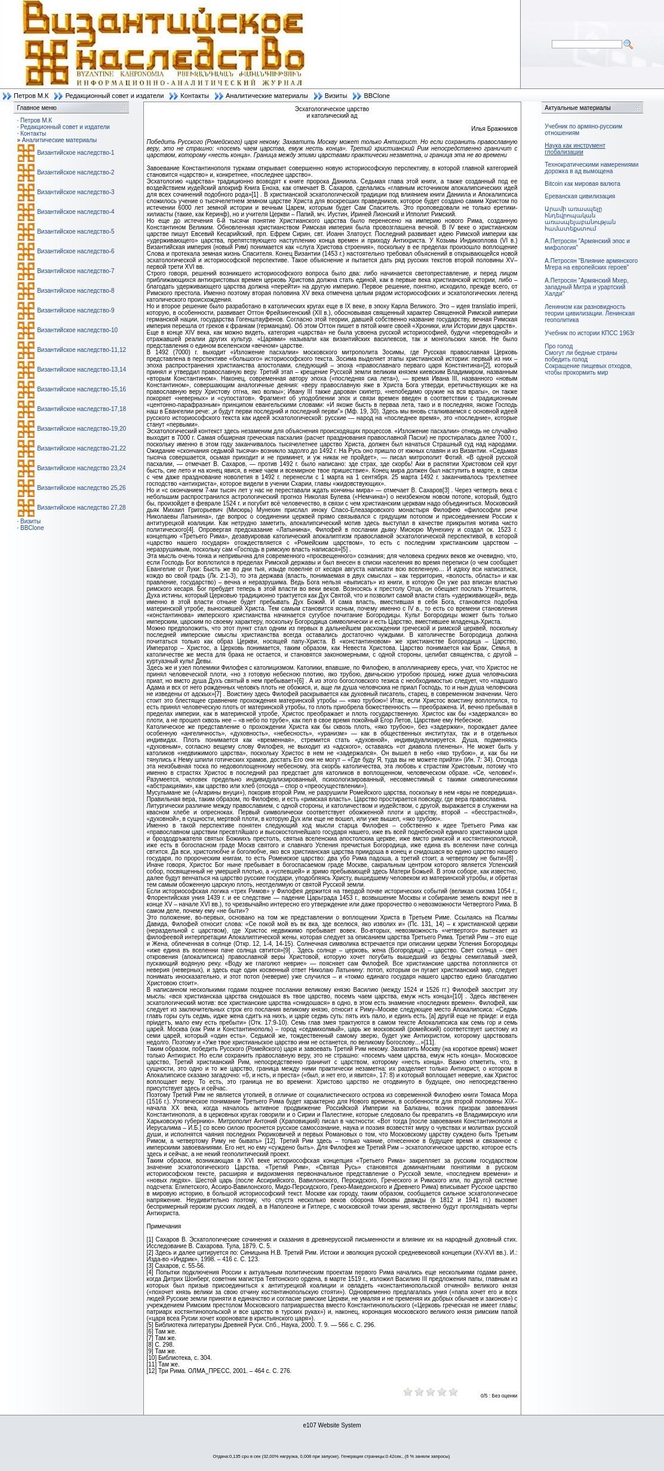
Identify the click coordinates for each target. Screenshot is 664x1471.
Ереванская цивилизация (580, 196)
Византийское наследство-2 (75, 172)
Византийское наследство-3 (75, 192)
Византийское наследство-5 (75, 231)
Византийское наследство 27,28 (81, 507)
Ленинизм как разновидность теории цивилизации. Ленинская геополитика (590, 313)
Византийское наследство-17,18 (81, 409)
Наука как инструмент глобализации (575, 148)
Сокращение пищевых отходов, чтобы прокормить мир (588, 369)
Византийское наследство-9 (75, 310)
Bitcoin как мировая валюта (582, 183)
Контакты (194, 95)
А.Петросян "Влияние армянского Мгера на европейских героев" (591, 264)
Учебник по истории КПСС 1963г (590, 333)
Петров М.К (31, 95)
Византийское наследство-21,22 (81, 448)
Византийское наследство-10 (77, 330)
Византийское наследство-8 (75, 290)
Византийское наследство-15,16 (81, 389)
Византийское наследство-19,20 (81, 428)
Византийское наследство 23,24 (81, 468)
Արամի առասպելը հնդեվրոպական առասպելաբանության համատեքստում (580, 219)
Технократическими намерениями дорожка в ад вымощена (591, 167)
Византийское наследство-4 (75, 212)
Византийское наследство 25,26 (81, 488)
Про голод (559, 346)
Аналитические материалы (267, 95)
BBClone (376, 95)
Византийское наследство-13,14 (81, 369)
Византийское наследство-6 (75, 251)
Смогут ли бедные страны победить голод (581, 356)
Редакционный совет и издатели (114, 95)
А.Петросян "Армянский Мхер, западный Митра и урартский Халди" (586, 287)
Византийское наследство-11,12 (81, 350)
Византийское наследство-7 (75, 271)
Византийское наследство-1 (75, 152)
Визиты (336, 95)
